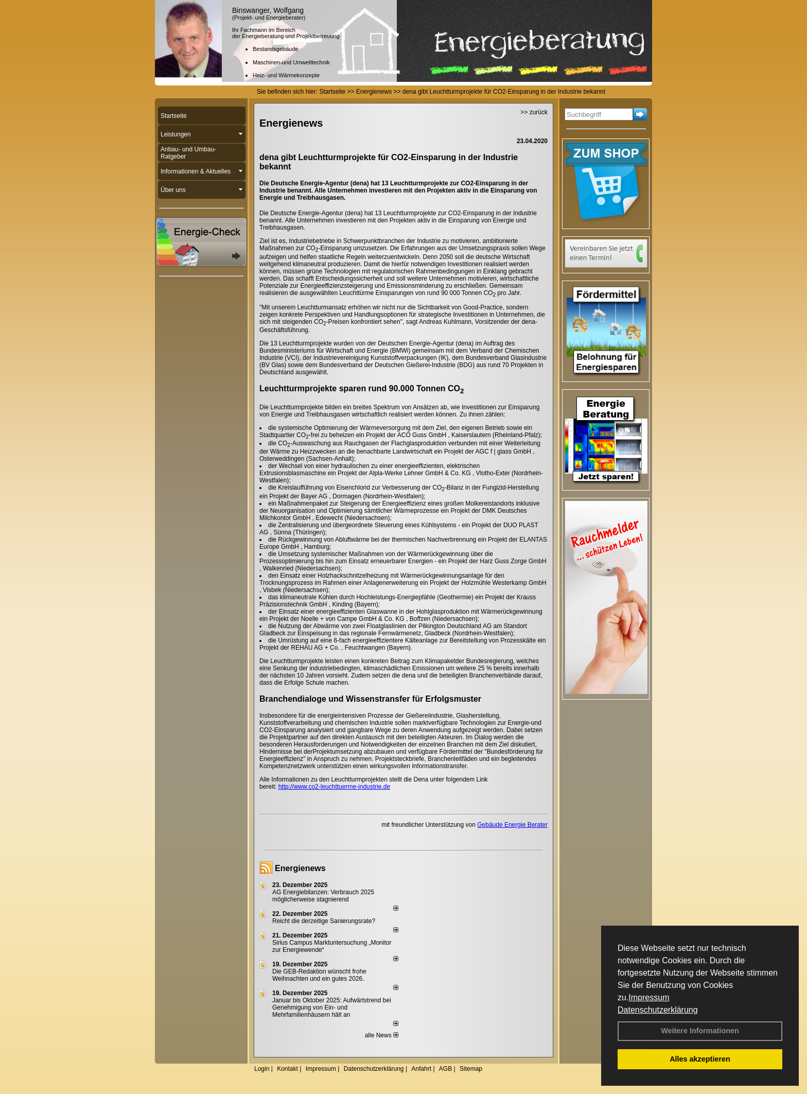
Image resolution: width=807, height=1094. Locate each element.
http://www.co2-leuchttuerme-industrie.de (334, 786)
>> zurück (534, 112)
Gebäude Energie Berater (512, 824)
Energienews (300, 868)
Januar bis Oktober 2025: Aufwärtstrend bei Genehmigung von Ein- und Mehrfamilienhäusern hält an (331, 1007)
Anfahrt (421, 1068)
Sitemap (471, 1068)
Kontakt (287, 1068)
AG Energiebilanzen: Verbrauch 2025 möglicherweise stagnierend (323, 896)
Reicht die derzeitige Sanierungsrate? (328, 921)
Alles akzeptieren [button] (700, 1059)
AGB (445, 1068)
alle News (381, 1035)
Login (261, 1068)
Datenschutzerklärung (658, 1009)
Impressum (648, 997)
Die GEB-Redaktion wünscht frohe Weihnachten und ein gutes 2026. (319, 975)
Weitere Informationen (700, 1031)
